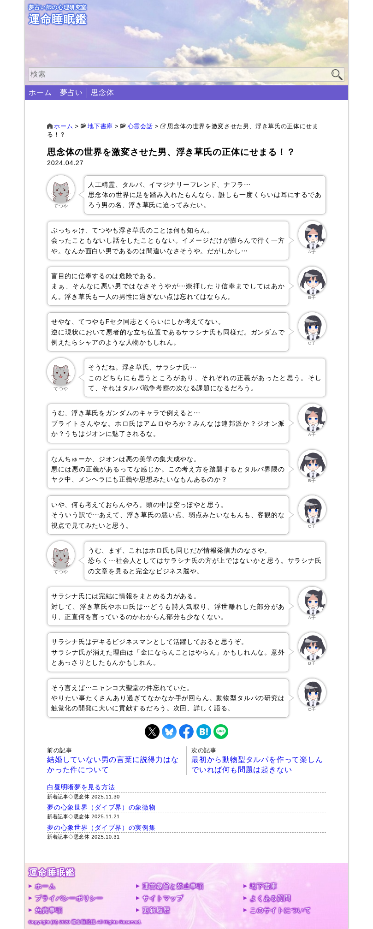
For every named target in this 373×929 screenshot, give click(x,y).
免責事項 (48, 910)
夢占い (71, 92)
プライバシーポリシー (69, 898)
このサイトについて (280, 910)
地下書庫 (263, 886)
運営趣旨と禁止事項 (172, 886)
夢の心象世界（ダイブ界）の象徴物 (101, 807)
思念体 (102, 92)
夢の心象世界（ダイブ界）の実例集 (101, 827)
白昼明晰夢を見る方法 (81, 787)
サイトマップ (162, 898)
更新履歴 (156, 910)
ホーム (40, 92)
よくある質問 (270, 898)
